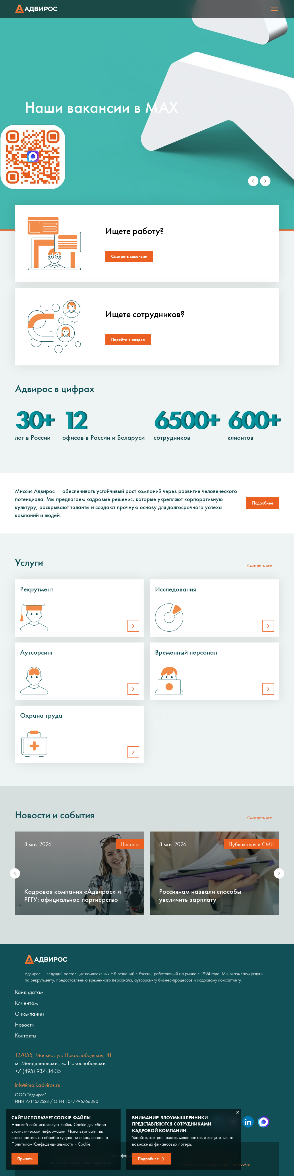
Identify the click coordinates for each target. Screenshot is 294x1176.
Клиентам (26, 1002)
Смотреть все (259, 565)
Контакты (25, 1035)
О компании (29, 1013)
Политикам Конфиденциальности (42, 1144)
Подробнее (148, 1158)
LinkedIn (248, 1122)
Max (263, 1122)
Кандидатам (29, 991)
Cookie (84, 1144)
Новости (24, 1024)
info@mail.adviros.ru (37, 1084)
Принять (24, 1158)
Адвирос (36, 9)
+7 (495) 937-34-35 (38, 1071)
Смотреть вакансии (129, 256)
